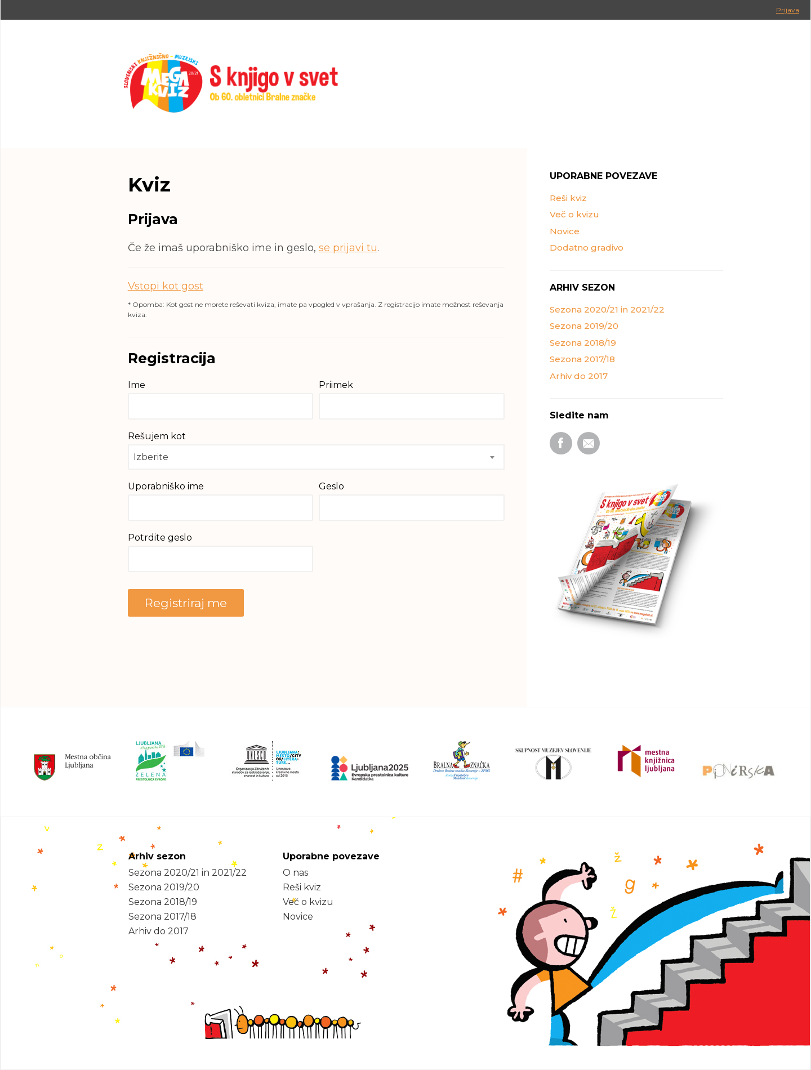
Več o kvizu (574, 214)
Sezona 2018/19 (583, 342)
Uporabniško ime (166, 486)
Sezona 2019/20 (584, 325)
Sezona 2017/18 (582, 359)
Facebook (561, 443)
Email (588, 443)
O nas (295, 872)
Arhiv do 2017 (579, 376)
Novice (565, 231)
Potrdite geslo (160, 537)
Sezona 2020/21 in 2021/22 (607, 309)
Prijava (787, 10)
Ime (136, 385)
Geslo (331, 486)
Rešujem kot (157, 436)
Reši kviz (568, 198)
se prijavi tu (348, 248)
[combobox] (316, 457)
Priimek (336, 385)
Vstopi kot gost (165, 286)
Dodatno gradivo (586, 247)
